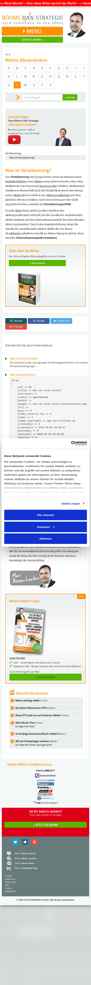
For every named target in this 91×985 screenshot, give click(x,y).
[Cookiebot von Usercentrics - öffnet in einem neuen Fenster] (71, 443)
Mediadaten (10, 891)
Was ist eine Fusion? (23, 374)
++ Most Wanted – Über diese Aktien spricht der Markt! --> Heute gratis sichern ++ (45, 5)
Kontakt (8, 876)
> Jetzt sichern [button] (45, 677)
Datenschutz (10, 882)
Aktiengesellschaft (58, 195)
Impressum (10, 879)
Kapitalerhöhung (16, 181)
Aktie (18, 210)
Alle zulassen (45, 514)
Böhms (25, 853)
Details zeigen (71, 503)
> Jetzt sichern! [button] (45, 824)
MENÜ (32, 31)
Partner (8, 888)
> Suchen (70, 97)
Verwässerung (13, 153)
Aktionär (14, 233)
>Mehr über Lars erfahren (22, 124)
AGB (7, 885)
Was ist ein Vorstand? (23, 358)
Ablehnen (45, 538)
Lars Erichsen (18, 117)
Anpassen (45, 526)
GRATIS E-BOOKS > (32, 39)
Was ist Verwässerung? (22, 157)
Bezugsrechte (48, 186)
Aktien (38, 181)
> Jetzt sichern (37, 263)
